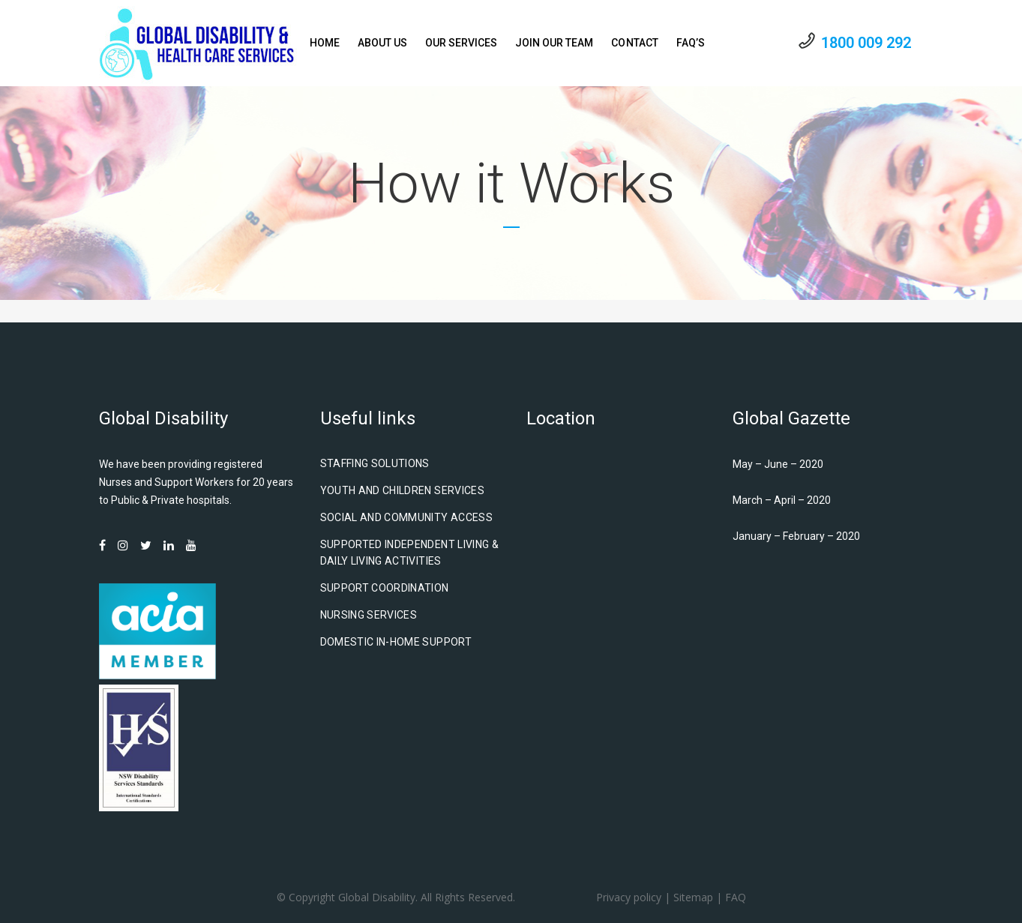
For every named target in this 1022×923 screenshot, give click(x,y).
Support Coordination (384, 588)
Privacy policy (628, 897)
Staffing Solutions (375, 463)
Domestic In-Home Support (396, 642)
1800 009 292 (866, 43)
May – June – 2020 (778, 464)
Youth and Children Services (402, 490)
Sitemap (693, 897)
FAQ (735, 897)
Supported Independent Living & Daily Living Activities (409, 552)
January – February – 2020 (796, 536)
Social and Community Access (406, 517)
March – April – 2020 (782, 500)
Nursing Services (369, 615)
